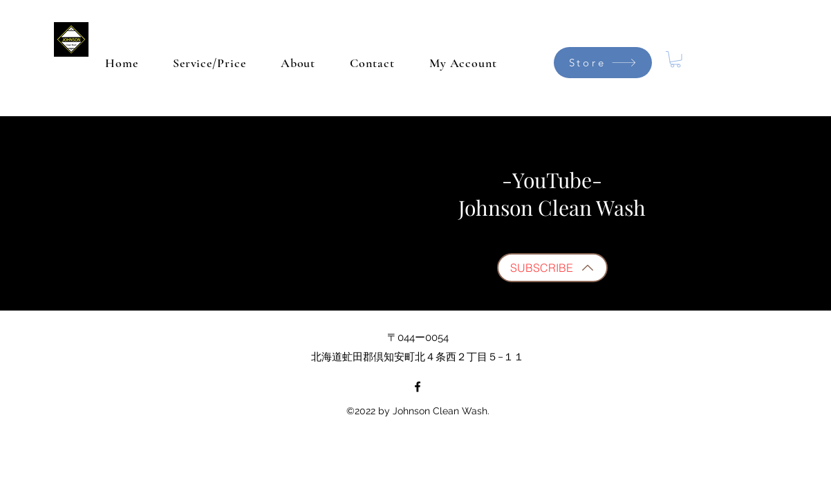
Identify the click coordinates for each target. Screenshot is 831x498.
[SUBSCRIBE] (552, 267)
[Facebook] (417, 387)
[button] (675, 59)
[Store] (603, 62)
